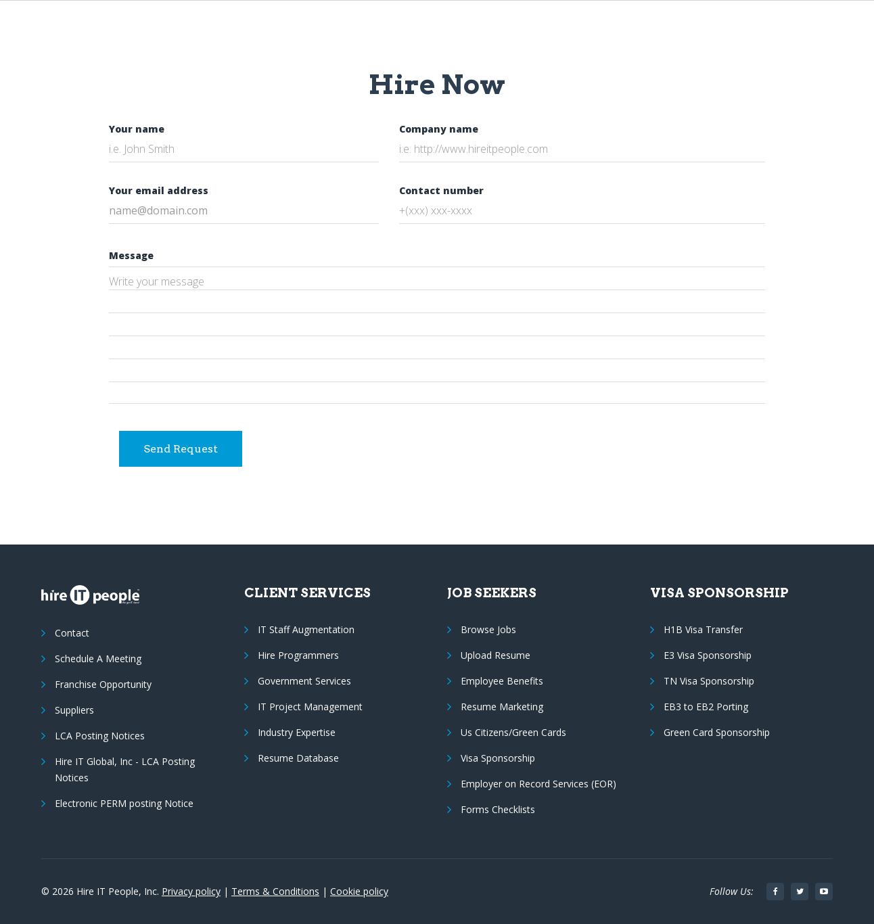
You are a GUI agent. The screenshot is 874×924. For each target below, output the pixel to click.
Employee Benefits (502, 680)
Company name (438, 128)
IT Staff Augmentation (306, 629)
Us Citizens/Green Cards (513, 732)
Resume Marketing (502, 706)
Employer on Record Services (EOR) (538, 783)
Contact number (441, 190)
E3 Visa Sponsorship (708, 655)
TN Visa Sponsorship (709, 680)
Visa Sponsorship (498, 758)
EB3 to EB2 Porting (706, 706)
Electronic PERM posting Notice (124, 803)
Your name (136, 128)
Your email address (158, 190)
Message (131, 255)
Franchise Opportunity (103, 684)
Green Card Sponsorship (717, 732)
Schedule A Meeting (98, 658)
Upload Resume (495, 655)
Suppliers (74, 709)
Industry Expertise (297, 732)
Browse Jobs (488, 629)
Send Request (180, 448)
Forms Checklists (498, 809)
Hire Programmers (298, 655)
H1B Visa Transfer (703, 629)
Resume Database (298, 758)
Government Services (304, 680)
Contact (72, 632)
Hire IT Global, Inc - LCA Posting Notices (125, 769)
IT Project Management (310, 706)
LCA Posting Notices (100, 735)
